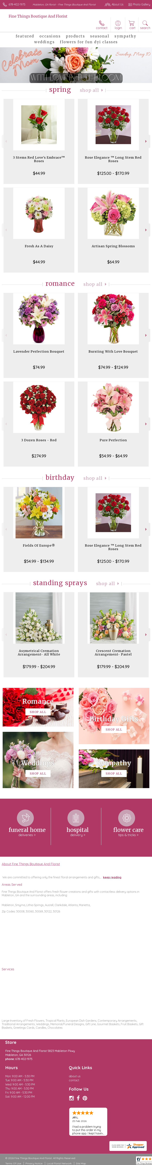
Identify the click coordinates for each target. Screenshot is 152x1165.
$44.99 (39, 173)
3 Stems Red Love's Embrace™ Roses (39, 159)
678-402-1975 (17, 4)
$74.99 (39, 367)
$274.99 (39, 456)
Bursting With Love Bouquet (113, 351)
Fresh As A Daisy (39, 246)
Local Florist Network (59, 1163)
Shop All (89, 90)
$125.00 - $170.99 (113, 173)
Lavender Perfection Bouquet (38, 351)
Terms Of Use (13, 1163)
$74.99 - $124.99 (113, 367)
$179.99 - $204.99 (39, 666)
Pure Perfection (113, 440)
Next (146, 141)
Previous (5, 141)
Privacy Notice (34, 1163)
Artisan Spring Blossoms (113, 246)
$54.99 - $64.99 (113, 456)
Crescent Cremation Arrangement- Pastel (113, 652)
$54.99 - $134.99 (39, 561)
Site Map (81, 1163)
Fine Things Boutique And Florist (38, 16)
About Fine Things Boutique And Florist (31, 864)
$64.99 (113, 262)
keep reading (112, 877)
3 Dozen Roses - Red (39, 440)
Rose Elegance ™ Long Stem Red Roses (113, 159)
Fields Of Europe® (39, 545)
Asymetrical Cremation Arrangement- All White (39, 652)
